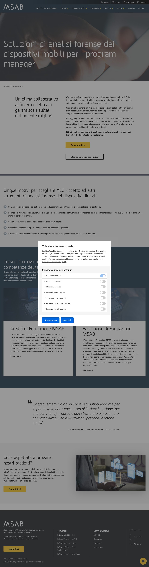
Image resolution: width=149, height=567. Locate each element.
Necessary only (51, 320)
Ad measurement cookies (55, 298)
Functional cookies (52, 281)
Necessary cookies (52, 276)
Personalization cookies (54, 292)
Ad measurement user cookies (57, 303)
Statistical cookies (52, 287)
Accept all (67, 320)
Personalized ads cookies (55, 309)
